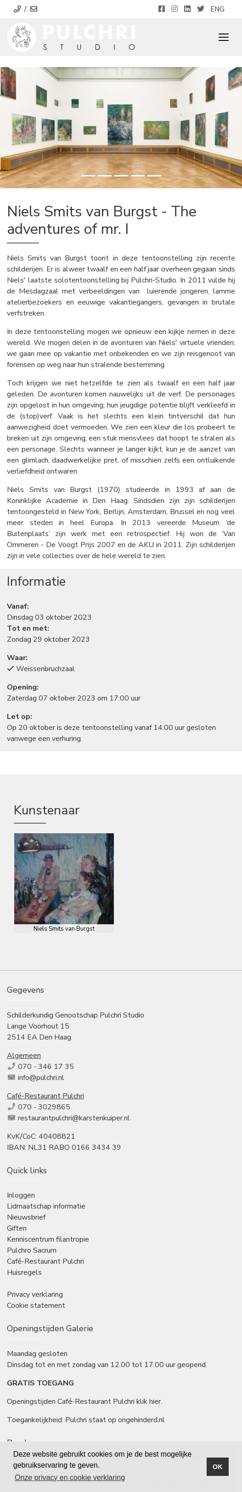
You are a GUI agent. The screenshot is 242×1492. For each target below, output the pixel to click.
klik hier (148, 1401)
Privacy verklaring (35, 1294)
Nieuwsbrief (26, 1217)
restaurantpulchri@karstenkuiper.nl (74, 1118)
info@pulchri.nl (41, 1078)
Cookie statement (36, 1305)
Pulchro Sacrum (31, 1250)
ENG (217, 9)
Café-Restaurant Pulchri (45, 1261)
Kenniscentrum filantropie (48, 1239)
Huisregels (24, 1272)
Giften (17, 1228)
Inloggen (21, 1195)
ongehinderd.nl (141, 1420)
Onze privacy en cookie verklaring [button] (70, 1477)
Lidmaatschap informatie (46, 1206)
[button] (18, 127)
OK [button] (218, 1466)
